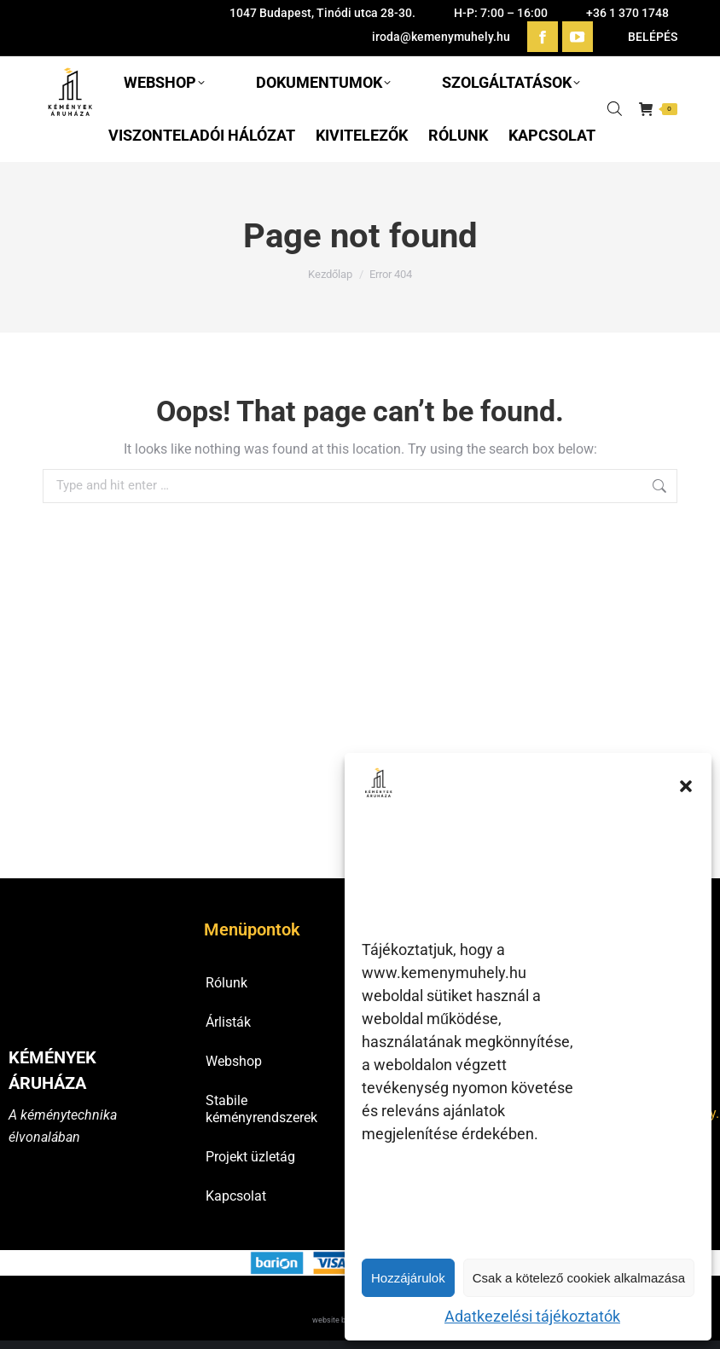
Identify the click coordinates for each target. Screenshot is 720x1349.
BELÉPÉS (643, 36)
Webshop (234, 1061)
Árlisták (228, 1022)
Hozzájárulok (408, 1278)
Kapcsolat (236, 1196)
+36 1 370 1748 (627, 13)
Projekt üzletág (250, 1157)
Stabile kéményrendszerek (261, 1109)
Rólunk (226, 983)
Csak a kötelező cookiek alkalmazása (579, 1278)
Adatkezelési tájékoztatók (532, 1316)
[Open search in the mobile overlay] (614, 108)
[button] (685, 786)
